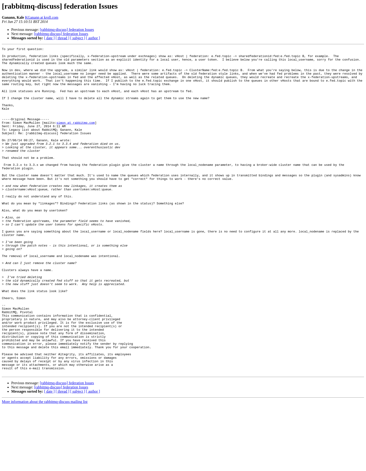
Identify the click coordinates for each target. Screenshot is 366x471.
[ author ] (93, 38)
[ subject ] (77, 38)
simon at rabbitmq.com (75, 138)
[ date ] (49, 38)
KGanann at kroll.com (41, 17)
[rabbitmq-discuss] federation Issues (67, 30)
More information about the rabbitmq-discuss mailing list (45, 467)
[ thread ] (62, 38)
